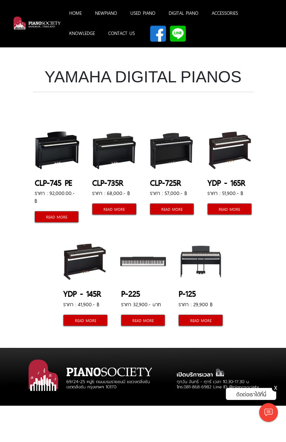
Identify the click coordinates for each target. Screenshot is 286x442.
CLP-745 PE (53, 182)
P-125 (187, 293)
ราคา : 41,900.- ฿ (81, 304)
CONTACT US (121, 33)
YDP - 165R (226, 182)
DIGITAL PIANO (183, 12)
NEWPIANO (106, 12)
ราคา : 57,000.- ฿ (168, 193)
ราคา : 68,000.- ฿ (111, 193)
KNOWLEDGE (82, 33)
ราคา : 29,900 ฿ (195, 304)
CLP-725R (165, 182)
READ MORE (56, 217)
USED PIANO (142, 12)
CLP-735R (107, 182)
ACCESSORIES (225, 12)
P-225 (130, 293)
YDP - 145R (82, 293)
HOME (75, 12)
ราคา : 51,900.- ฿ (225, 193)
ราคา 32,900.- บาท (141, 304)
